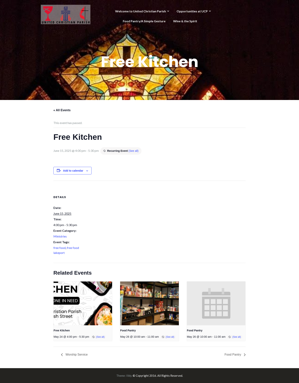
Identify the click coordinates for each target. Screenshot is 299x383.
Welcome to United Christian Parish (140, 11)
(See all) (133, 150)
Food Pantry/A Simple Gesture (144, 21)
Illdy (129, 375)
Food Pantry (128, 330)
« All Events (62, 110)
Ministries (60, 236)
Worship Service (76, 354)
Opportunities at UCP (192, 11)
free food (59, 247)
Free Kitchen (62, 330)
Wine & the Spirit (185, 21)
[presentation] (83, 303)
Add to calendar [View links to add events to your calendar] (73, 170)
